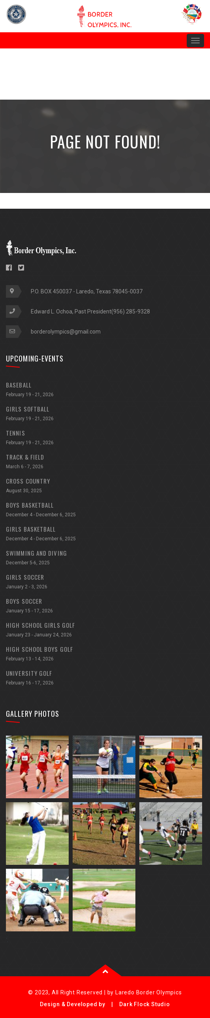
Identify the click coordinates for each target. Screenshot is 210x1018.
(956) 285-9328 (130, 311)
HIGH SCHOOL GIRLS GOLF (105, 631)
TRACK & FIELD (105, 462)
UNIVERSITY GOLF (105, 679)
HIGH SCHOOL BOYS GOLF (105, 655)
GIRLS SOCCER (105, 583)
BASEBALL (105, 390)
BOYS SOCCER (105, 607)
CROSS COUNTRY (105, 487)
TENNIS (105, 438)
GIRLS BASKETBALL (105, 535)
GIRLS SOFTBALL (105, 414)
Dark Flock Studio (144, 1004)
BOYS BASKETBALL (105, 511)
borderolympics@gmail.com (66, 331)
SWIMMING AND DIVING (105, 559)
